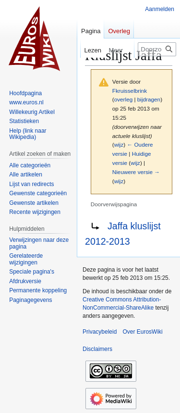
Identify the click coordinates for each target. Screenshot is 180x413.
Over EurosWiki (142, 331)
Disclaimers (97, 349)
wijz (119, 144)
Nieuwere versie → (136, 172)
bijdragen (148, 99)
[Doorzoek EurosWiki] (157, 49)
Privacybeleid (100, 331)
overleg (123, 99)
